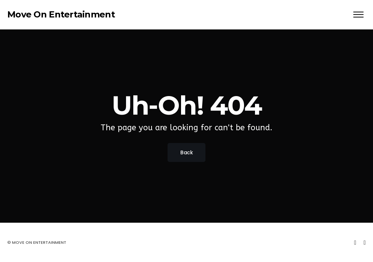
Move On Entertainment (61, 14)
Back (186, 152)
